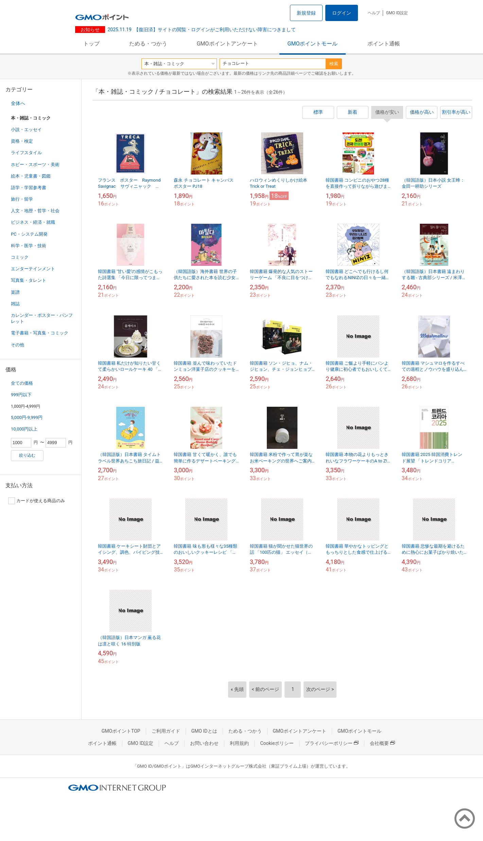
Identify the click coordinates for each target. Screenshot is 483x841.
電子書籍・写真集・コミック (39, 332)
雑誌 (15, 303)
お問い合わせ (204, 743)
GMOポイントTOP (121, 731)
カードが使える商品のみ (36, 500)
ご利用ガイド (166, 731)
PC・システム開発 (29, 234)
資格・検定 (22, 141)
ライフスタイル (26, 152)
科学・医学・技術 (28, 245)
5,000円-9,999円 (26, 417)
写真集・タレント (28, 280)
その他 (17, 344)
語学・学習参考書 (28, 187)
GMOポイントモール (313, 43)
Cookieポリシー (277, 743)
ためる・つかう (148, 43)
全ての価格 (22, 383)
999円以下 (21, 394)
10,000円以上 (24, 429)
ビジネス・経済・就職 (33, 222)
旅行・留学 (22, 199)
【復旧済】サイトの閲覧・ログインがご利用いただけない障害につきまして (202, 29)
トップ (91, 43)
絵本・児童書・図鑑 (31, 176)
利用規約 (239, 743)
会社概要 (382, 743)
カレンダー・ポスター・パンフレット (42, 318)
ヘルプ (374, 13)
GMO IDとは (204, 731)
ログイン (341, 13)
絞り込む (27, 455)
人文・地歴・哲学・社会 (35, 210)
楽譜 (15, 292)
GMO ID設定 (397, 13)
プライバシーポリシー (332, 743)
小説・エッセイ (26, 129)
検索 (333, 63)
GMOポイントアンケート (227, 43)
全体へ (18, 103)
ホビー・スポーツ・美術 (35, 164)
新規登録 (306, 13)
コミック (20, 257)
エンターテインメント (33, 268)
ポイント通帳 (383, 43)
